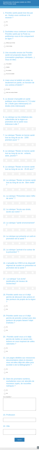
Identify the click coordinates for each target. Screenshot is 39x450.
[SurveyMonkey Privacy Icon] (38, 447)
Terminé (19, 439)
